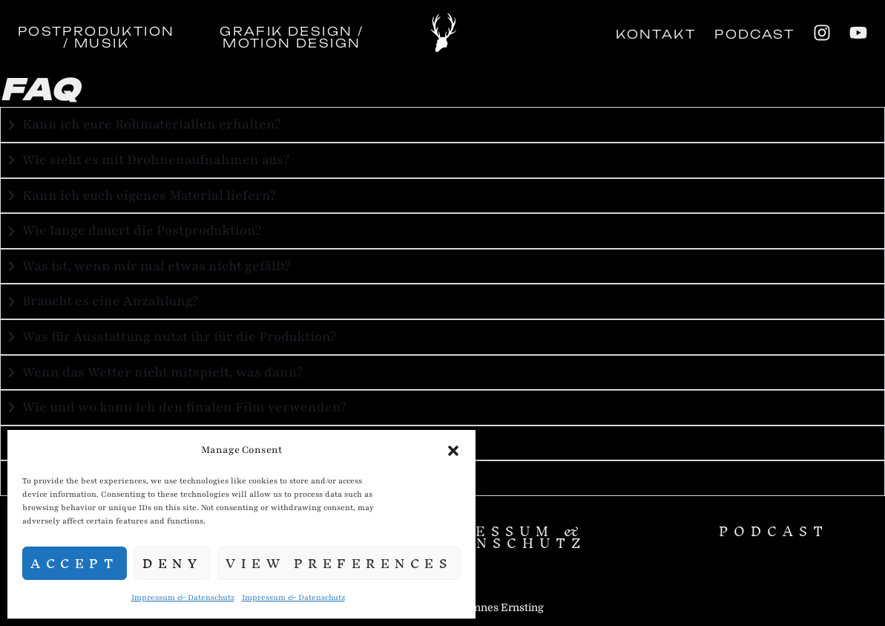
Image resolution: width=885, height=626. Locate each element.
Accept (74, 563)
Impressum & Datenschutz (182, 597)
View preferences (339, 563)
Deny (172, 563)
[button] (453, 450)
